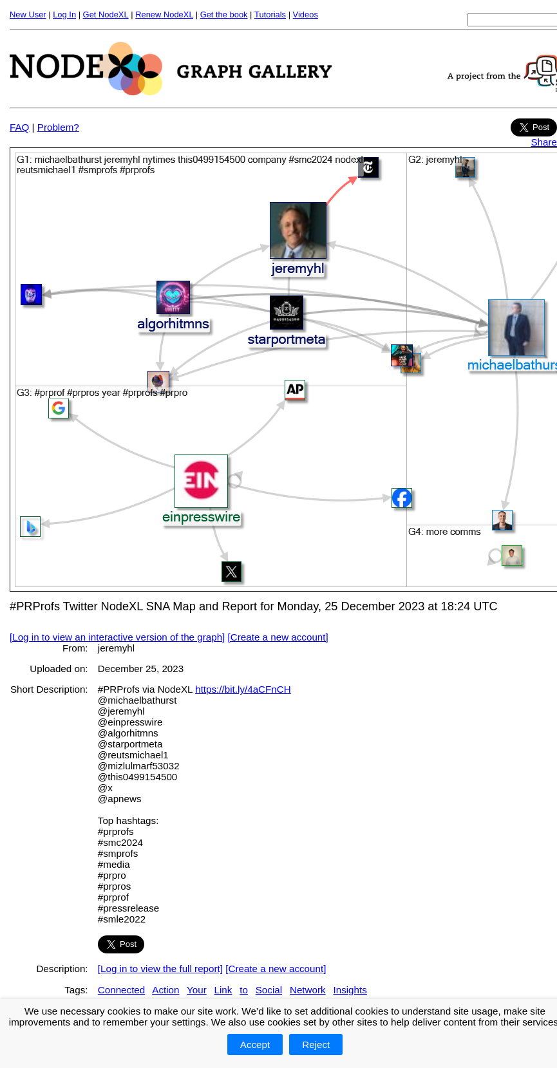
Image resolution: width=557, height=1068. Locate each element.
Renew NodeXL (164, 14)
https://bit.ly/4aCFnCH (243, 689)
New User (28, 14)
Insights (349, 989)
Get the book (224, 14)
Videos (305, 14)
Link (223, 989)
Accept (255, 1044)
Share (544, 141)
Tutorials (270, 14)
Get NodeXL (106, 14)
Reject (316, 1044)
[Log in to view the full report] (160, 968)
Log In (64, 14)
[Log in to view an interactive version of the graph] (117, 637)
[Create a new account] (278, 637)
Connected (121, 989)
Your (197, 989)
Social (269, 989)
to (244, 989)
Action (165, 989)
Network (308, 989)
